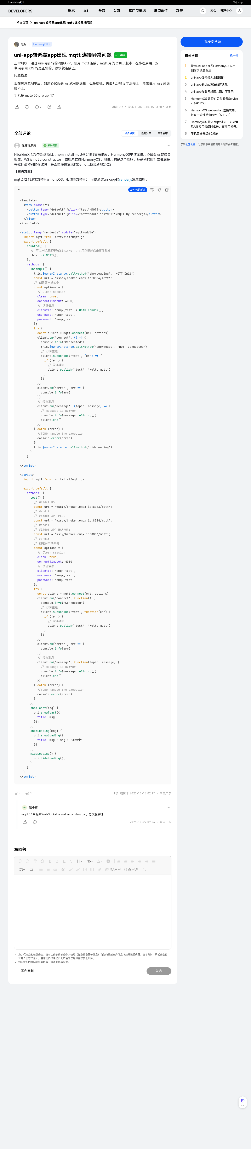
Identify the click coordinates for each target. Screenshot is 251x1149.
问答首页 (22, 22)
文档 (213, 10)
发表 (159, 888)
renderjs (125, 179)
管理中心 (226, 10)
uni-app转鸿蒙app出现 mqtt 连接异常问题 (63, 22)
